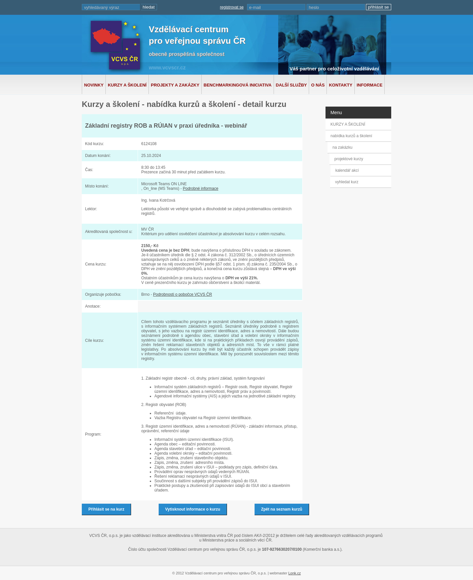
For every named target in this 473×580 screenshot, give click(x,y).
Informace (370, 85)
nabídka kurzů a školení (352, 136)
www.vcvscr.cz (167, 67)
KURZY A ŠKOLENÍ (347, 124)
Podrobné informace (200, 188)
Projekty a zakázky (175, 85)
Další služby (291, 85)
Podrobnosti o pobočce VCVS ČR (182, 294)
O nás (318, 85)
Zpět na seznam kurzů (281, 509)
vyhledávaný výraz (101, 7)
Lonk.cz (294, 573)
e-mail (255, 7)
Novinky (93, 85)
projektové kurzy (349, 159)
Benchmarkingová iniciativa (238, 85)
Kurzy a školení (127, 85)
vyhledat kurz (346, 182)
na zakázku (344, 147)
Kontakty (340, 85)
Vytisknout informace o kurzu (192, 509)
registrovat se (232, 7)
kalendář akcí (346, 170)
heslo (314, 7)
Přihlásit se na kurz (106, 509)
